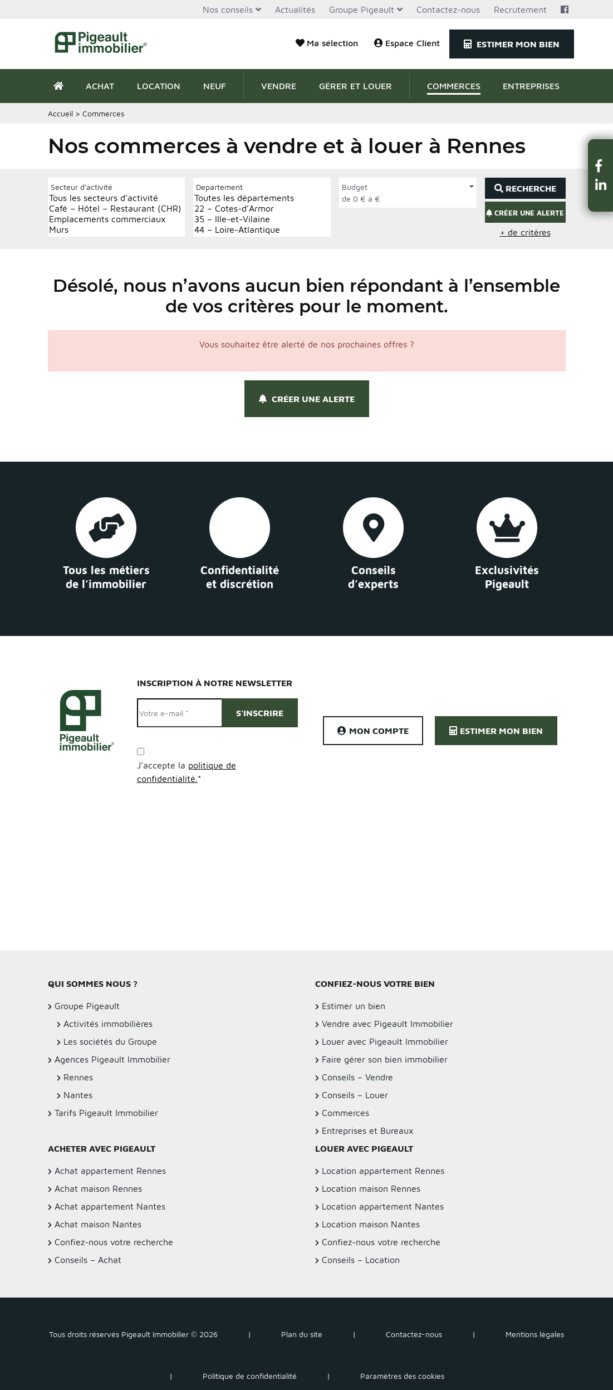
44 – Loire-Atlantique (244, 229)
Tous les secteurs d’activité (115, 198)
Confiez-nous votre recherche (114, 1242)
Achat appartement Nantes (110, 1206)
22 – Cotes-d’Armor (244, 208)
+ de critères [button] (525, 232)
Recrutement (520, 9)
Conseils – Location (361, 1260)
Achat (100, 86)
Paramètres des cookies (402, 1376)
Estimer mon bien (512, 44)
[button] (601, 165)
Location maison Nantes (371, 1224)
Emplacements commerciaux (115, 219)
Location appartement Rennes (383, 1171)
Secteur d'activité (81, 187)
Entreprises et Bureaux (368, 1130)
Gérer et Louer (355, 86)
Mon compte (373, 731)
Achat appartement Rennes (110, 1171)
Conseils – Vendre (357, 1077)
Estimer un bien (353, 1006)
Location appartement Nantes (383, 1206)
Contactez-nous (448, 9)
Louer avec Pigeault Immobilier (385, 1041)
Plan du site (301, 1334)
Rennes (78, 1077)
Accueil (60, 113)
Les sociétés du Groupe (110, 1041)
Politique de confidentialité (250, 1376)
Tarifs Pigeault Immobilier (106, 1113)
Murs (115, 229)
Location (158, 86)
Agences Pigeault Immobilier (112, 1059)
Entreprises (531, 86)
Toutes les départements (244, 198)
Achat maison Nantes (98, 1224)
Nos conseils (228, 9)
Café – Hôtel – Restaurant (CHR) (115, 208)
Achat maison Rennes (98, 1188)
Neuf (214, 86)
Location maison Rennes (371, 1188)
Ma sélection (327, 43)
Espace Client (407, 43)
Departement (219, 187)
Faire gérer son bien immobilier (385, 1059)
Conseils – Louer (355, 1095)
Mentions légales (535, 1334)
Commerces (453, 86)
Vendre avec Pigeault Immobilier (387, 1024)
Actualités (295, 9)
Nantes (77, 1095)
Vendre (278, 86)
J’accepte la (186, 772)
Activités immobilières (108, 1024)
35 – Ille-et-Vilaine (244, 219)
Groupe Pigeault (361, 9)
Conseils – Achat (88, 1260)
